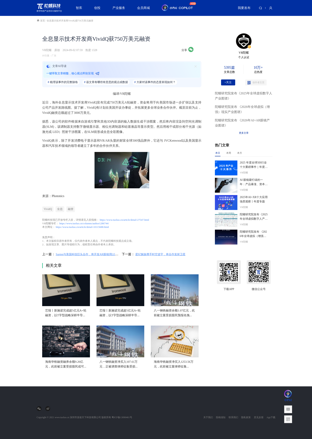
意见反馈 (258, 417)
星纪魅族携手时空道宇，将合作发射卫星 (160, 254)
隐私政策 (246, 417)
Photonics (58, 196)
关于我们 (208, 417)
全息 (60, 209)
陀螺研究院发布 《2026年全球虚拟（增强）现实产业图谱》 (242, 109)
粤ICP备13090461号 (122, 417)
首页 (41, 20)
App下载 (270, 417)
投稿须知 (220, 417)
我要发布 (244, 8)
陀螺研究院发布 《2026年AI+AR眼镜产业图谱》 (242, 123)
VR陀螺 (47, 50)
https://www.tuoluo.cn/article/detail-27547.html (124, 219)
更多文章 (244, 133)
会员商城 (143, 8)
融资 (70, 209)
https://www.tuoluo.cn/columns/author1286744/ (84, 223)
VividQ (48, 209)
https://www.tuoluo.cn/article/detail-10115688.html (82, 226)
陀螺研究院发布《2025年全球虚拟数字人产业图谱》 (243, 96)
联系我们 (233, 417)
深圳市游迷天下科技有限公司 (85, 417)
